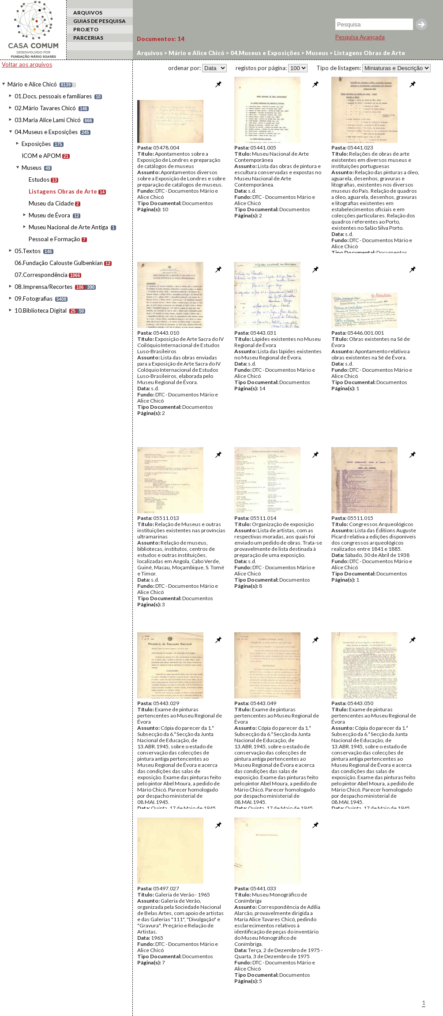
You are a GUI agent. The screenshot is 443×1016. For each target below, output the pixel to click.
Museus (31, 167)
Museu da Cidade (51, 203)
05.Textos (28, 250)
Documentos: (160, 38)
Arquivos (150, 52)
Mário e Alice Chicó (32, 84)
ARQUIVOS (87, 12)
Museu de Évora (49, 215)
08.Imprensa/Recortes (43, 286)
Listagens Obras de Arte (63, 191)
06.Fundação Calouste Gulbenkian (59, 262)
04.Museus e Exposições (46, 131)
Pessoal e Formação (54, 239)
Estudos (39, 179)
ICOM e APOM (41, 155)
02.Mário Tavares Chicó (45, 108)
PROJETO (85, 29)
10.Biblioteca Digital (41, 310)
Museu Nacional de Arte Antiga (68, 227)
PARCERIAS (88, 37)
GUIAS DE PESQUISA (99, 21)
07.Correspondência (41, 274)
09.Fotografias (34, 298)
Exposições (36, 143)
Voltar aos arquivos (27, 64)
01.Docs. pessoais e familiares (53, 96)
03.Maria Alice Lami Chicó (48, 119)
